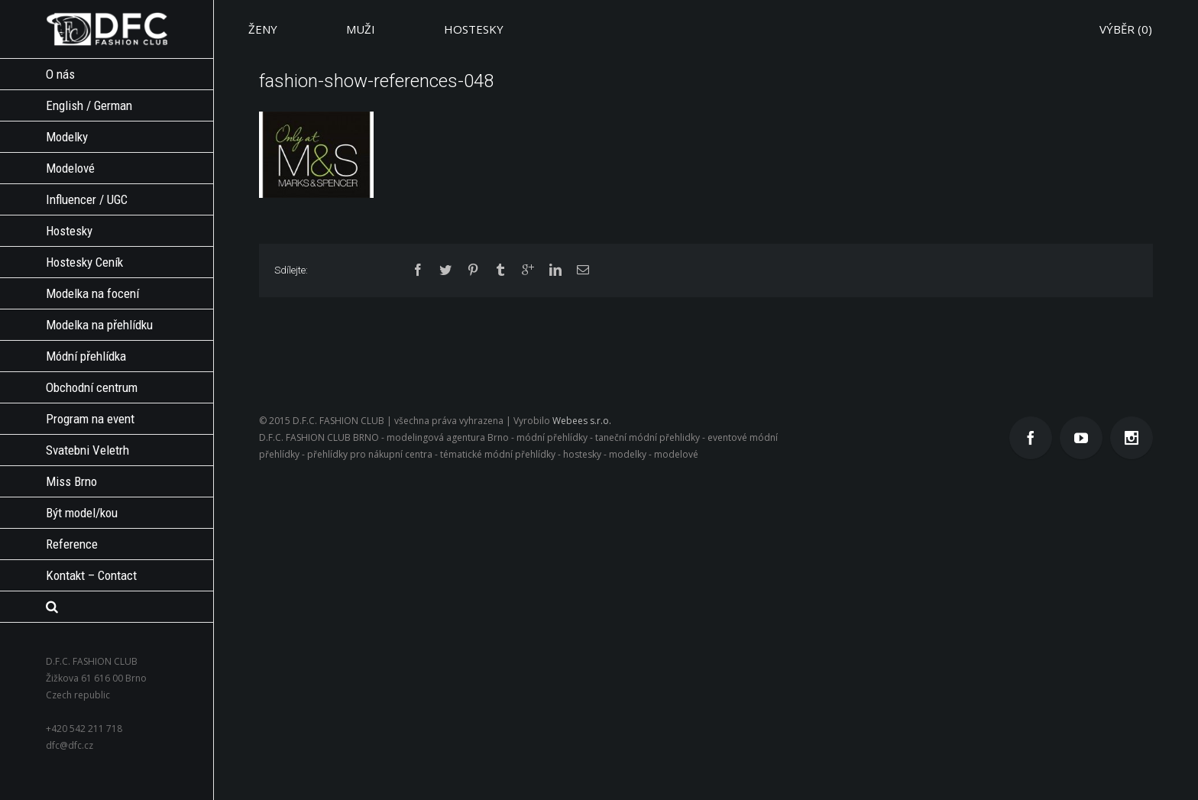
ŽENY (262, 29)
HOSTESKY (473, 29)
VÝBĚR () (1125, 29)
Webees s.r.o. (581, 420)
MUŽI (360, 29)
